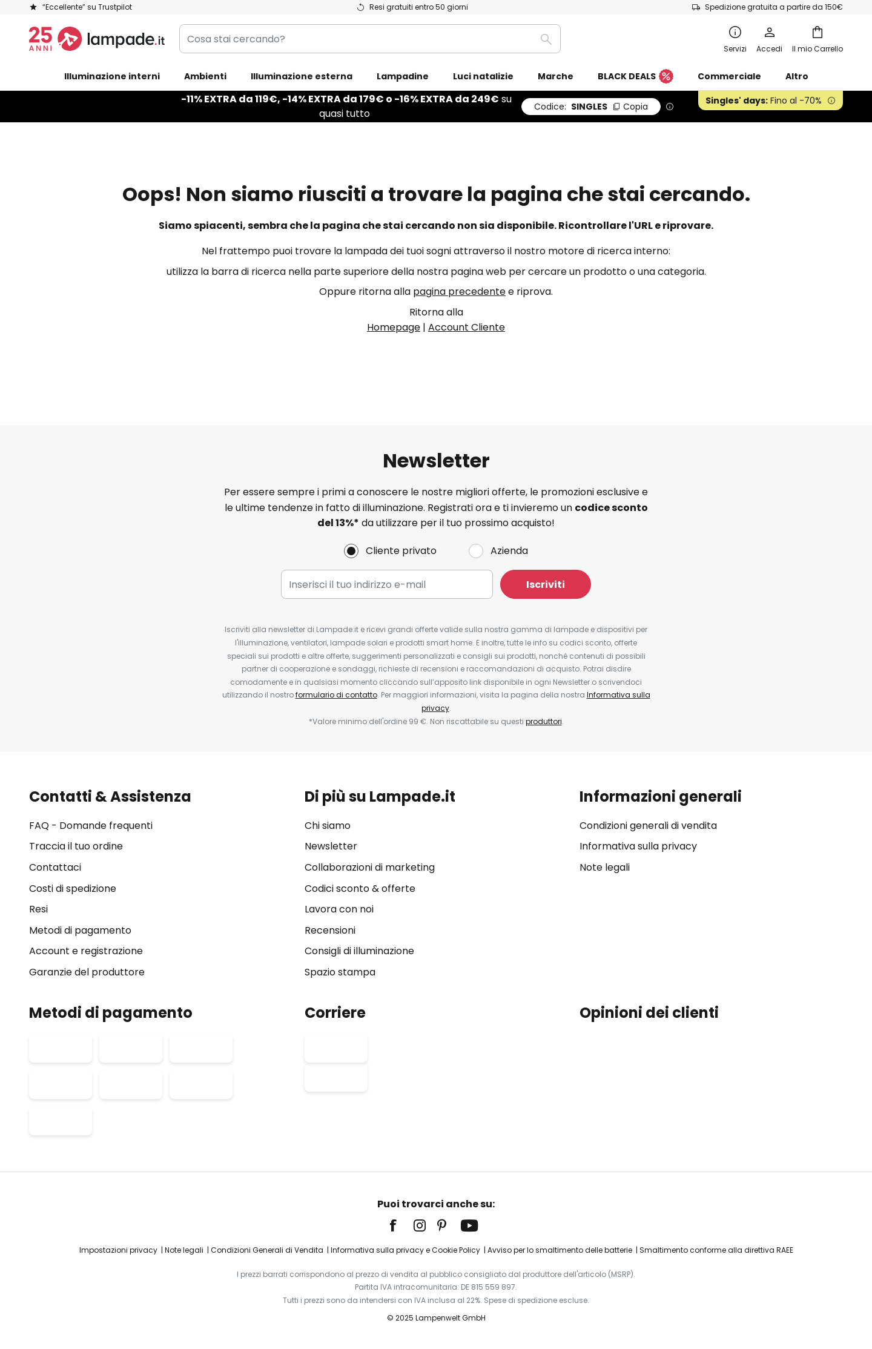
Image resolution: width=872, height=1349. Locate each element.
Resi (38, 909)
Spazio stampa (340, 972)
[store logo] (97, 39)
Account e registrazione (86, 951)
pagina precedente (459, 291)
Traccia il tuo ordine (76, 847)
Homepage (393, 327)
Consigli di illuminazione (359, 951)
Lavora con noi (339, 909)
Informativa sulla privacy (638, 847)
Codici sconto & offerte (360, 888)
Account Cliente (466, 327)
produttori (544, 721)
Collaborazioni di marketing (370, 867)
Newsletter (331, 847)
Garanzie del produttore (87, 972)
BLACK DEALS (635, 77)
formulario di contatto (336, 695)
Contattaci (55, 867)
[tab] (160, 884)
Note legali (605, 867)
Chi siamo (328, 826)
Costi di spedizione (72, 888)
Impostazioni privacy (118, 1250)
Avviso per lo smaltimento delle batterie (559, 1250)
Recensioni (330, 930)
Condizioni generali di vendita (648, 826)
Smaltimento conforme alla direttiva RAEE (716, 1250)
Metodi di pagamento (80, 930)
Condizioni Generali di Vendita (267, 1250)
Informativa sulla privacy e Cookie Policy (405, 1250)
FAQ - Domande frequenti (91, 826)
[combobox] (370, 39)
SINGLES (591, 107)
